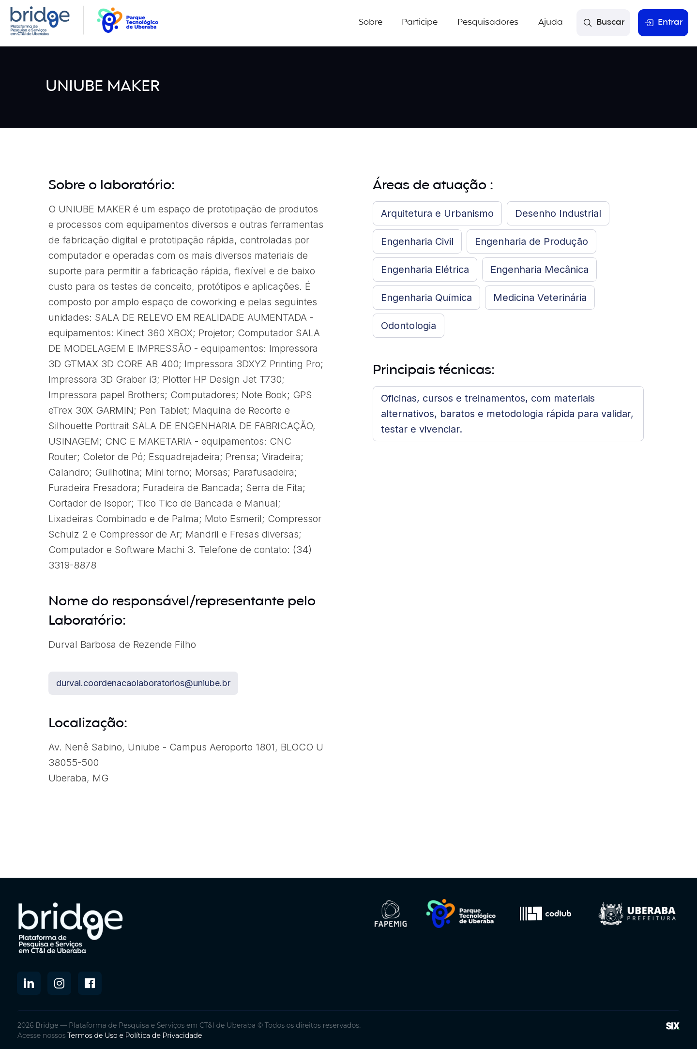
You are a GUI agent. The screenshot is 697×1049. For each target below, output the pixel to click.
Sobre (372, 22)
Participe (421, 22)
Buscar (604, 22)
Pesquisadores (489, 22)
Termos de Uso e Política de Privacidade (134, 1034)
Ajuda (551, 22)
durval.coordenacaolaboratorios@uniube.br (143, 681)
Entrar (663, 22)
